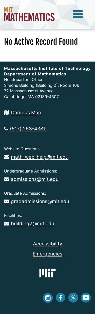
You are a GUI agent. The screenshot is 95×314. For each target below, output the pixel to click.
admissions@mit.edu (31, 179)
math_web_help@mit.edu (36, 157)
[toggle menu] (78, 14)
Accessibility (47, 244)
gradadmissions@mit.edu (36, 201)
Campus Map (22, 112)
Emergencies (47, 254)
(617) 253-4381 (25, 129)
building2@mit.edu (29, 223)
